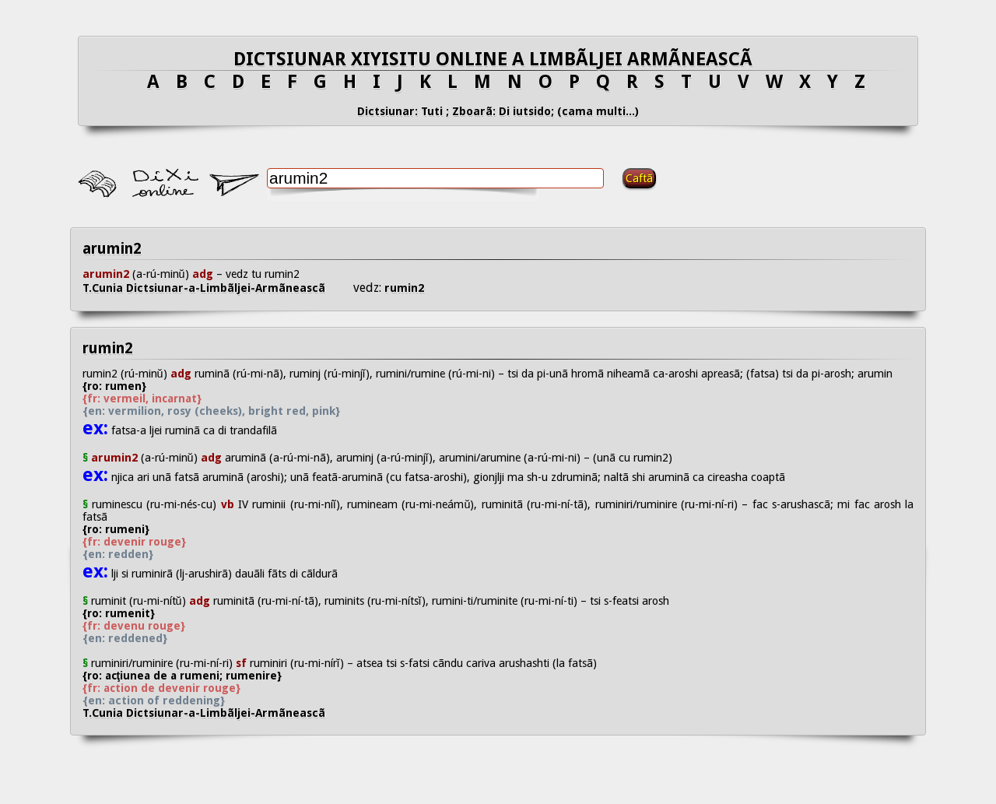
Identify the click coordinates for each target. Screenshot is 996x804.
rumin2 (402, 288)
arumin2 (112, 249)
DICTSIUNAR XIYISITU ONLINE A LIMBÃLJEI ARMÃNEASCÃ (497, 59)
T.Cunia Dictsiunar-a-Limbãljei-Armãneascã (217, 288)
